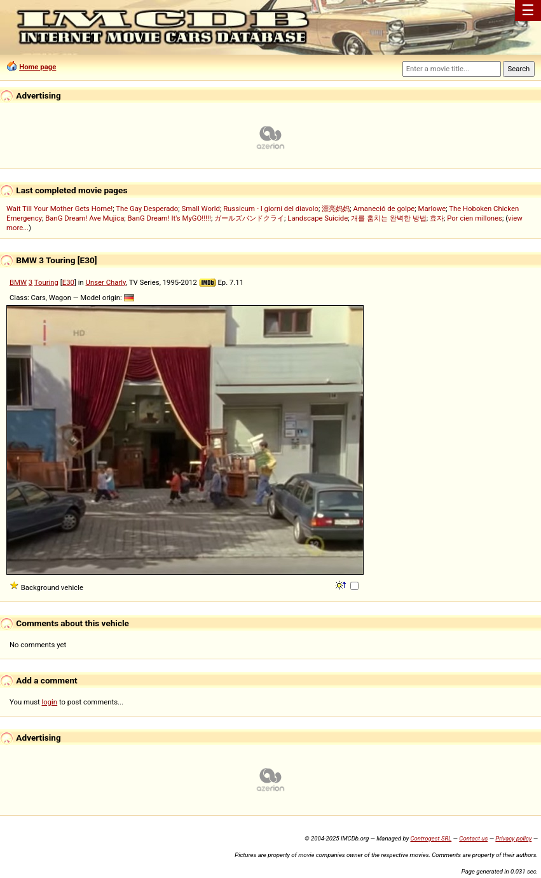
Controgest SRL (430, 838)
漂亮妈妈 (336, 208)
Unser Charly (106, 282)
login (50, 701)
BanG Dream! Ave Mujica (84, 218)
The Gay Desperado (147, 208)
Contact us (473, 838)
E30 (68, 282)
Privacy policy (513, 838)
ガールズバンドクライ (249, 218)
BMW (18, 282)
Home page (37, 66)
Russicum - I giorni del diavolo (270, 208)
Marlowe (432, 208)
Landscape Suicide (317, 218)
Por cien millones (474, 218)
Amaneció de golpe (383, 208)
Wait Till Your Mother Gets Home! (59, 208)
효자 (437, 218)
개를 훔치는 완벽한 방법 (388, 218)
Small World (200, 208)
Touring (46, 282)
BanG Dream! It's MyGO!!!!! (169, 218)
